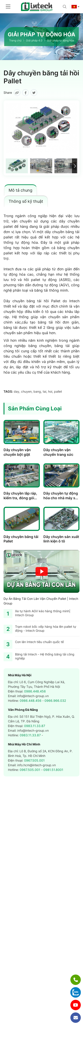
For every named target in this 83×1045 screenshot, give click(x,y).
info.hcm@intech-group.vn (36, 765)
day (16, 391)
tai (44, 391)
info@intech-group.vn (33, 696)
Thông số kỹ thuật (26, 201)
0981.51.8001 (53, 770)
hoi (50, 391)
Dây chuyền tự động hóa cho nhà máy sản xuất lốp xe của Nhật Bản (61, 500)
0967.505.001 (34, 760)
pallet (58, 391)
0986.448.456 (35, 691)
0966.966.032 (55, 700)
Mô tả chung (20, 190)
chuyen (26, 391)
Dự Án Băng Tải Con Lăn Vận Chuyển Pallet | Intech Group (41, 601)
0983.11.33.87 (34, 726)
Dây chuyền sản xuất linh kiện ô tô (61, 539)
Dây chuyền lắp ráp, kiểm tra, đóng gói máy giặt (20, 498)
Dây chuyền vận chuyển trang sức (58, 452)
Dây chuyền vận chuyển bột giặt (17, 452)
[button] (74, 165)
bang (37, 391)
